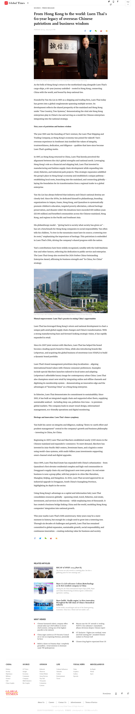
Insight (25, 671)
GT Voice (25, 669)
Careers (51, 702)
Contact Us (62, 702)
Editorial (42, 669)
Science (8, 678)
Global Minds (44, 674)
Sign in (128, 3)
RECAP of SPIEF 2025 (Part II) (69, 567)
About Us (41, 702)
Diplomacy (9, 674)
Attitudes (59, 671)
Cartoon (42, 685)
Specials (75, 676)
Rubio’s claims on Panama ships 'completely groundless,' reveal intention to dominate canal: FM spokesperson (53, 646)
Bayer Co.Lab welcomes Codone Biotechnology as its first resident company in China (75, 584)
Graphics (76, 671)
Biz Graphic (26, 683)
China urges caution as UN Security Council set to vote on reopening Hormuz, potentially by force (53, 637)
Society (8, 671)
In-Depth (93, 669)
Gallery (75, 674)
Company (25, 678)
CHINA (8, 664)
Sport (91, 674)
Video (75, 669)
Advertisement (76, 702)
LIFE (58, 664)
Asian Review (44, 676)
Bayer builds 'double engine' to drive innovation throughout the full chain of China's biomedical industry (75, 602)
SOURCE (37, 8)
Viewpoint (43, 681)
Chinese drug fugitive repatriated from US (91, 642)
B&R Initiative (27, 681)
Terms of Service (91, 702)
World (92, 671)
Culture (58, 674)
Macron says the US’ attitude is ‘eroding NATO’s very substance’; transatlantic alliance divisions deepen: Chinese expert (90, 626)
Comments (26, 676)
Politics (8, 669)
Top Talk (42, 678)
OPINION (43, 664)
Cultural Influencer (62, 669)
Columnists (43, 683)
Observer (42, 671)
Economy (25, 674)
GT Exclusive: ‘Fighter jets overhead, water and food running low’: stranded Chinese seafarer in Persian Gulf (91, 635)
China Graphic (10, 683)
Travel (58, 678)
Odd (7, 681)
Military (8, 676)
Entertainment (60, 676)
